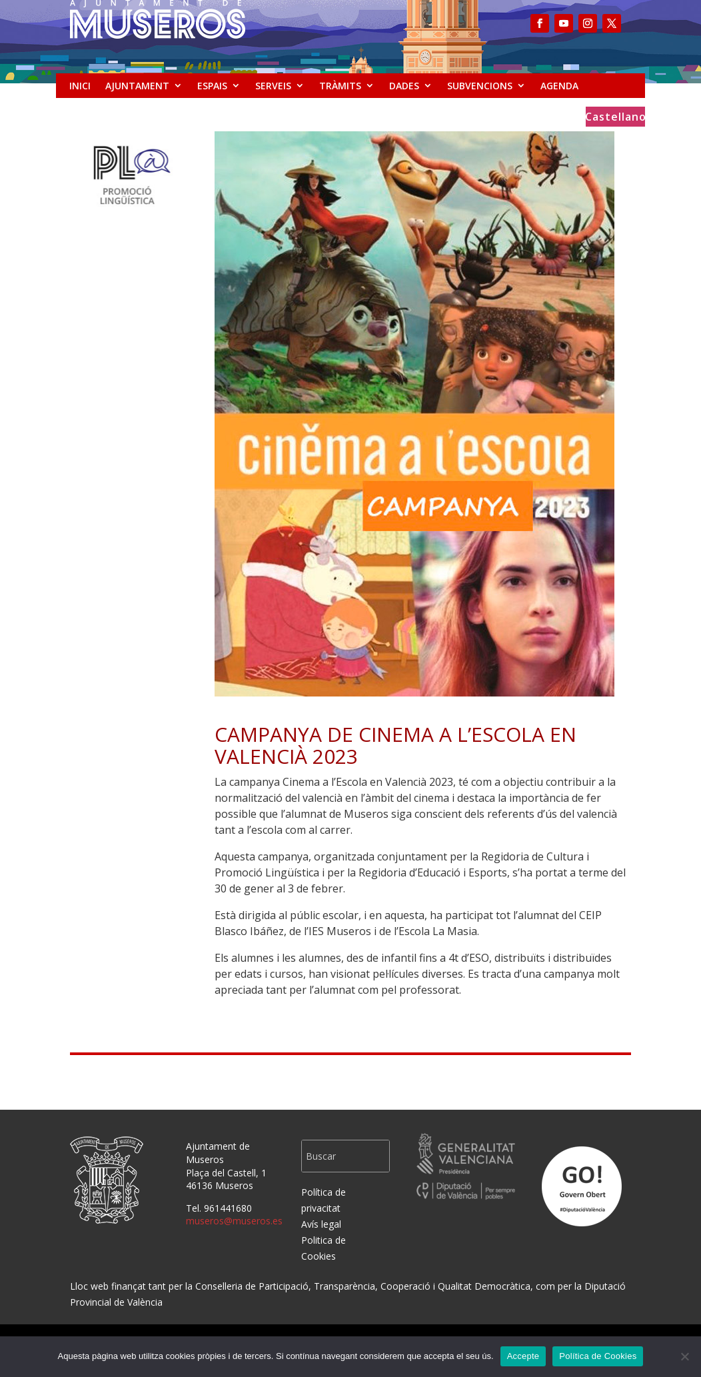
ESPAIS (212, 85)
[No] (684, 1356)
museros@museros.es (234, 1220)
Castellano (615, 118)
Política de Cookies (597, 1356)
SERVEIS (273, 85)
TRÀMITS (340, 85)
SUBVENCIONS (479, 85)
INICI (80, 85)
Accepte (523, 1356)
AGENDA (559, 85)
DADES (404, 85)
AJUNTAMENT (137, 85)
